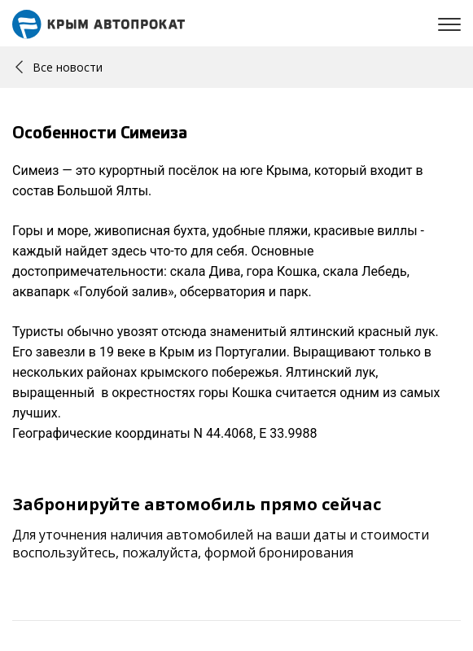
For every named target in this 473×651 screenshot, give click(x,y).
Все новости (59, 67)
